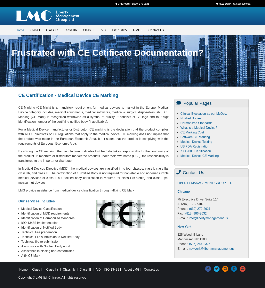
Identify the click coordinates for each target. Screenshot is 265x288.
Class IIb (71, 30)
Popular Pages (194, 103)
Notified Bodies (190, 118)
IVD (103, 30)
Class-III (85, 269)
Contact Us (156, 30)
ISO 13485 (119, 30)
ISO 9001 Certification (195, 151)
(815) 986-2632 (195, 213)
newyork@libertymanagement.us (211, 248)
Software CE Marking (195, 137)
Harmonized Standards (196, 123)
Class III (88, 30)
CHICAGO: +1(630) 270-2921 (133, 4)
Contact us (151, 269)
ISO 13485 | (113, 269)
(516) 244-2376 (199, 244)
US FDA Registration (194, 146)
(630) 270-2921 (199, 208)
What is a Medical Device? (198, 127)
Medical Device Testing (196, 141)
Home (20, 30)
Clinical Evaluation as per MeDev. (203, 113)
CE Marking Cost (192, 132)
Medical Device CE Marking (199, 155)
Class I (35, 30)
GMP (136, 30)
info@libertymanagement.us (208, 218)
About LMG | (133, 269)
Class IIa (52, 30)
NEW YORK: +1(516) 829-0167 (235, 4)
